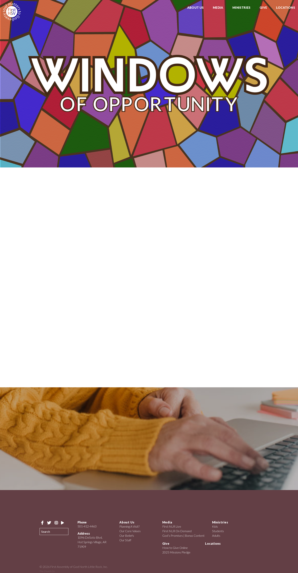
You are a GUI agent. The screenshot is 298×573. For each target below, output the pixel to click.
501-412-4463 (87, 526)
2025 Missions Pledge (176, 552)
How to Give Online (175, 547)
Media (218, 7)
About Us (195, 7)
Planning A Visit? (129, 526)
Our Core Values (130, 531)
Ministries (241, 7)
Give (263, 7)
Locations (285, 7)
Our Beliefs (126, 535)
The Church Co (47, 571)
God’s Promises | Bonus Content (183, 535)
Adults (216, 535)
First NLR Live (171, 526)
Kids (215, 526)
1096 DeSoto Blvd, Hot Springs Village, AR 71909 (92, 542)
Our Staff (125, 540)
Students (218, 531)
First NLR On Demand (177, 531)
